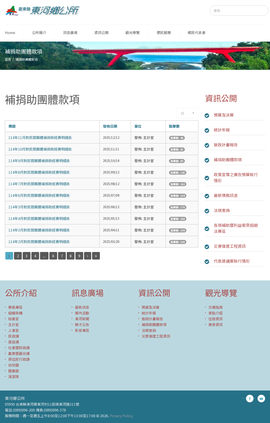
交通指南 (215, 307)
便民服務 (164, 32)
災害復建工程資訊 (230, 246)
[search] (239, 10)
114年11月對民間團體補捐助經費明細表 (40, 137)
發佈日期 (110, 126)
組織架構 (15, 313)
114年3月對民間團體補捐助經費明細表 (39, 230)
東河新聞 (82, 318)
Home (10, 32)
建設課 (13, 341)
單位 (137, 126)
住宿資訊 (215, 318)
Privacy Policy (121, 415)
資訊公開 (101, 32)
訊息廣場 (70, 32)
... (44, 255)
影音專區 (82, 330)
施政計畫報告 (226, 144)
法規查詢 (222, 210)
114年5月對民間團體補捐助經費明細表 (39, 206)
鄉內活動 (82, 313)
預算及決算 (224, 115)
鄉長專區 (15, 307)
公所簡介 (39, 32)
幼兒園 (13, 365)
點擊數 (174, 126)
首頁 (8, 59)
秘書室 (13, 318)
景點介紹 (215, 313)
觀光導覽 (132, 32)
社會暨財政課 (19, 347)
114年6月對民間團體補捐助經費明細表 (39, 195)
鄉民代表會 (197, 32)
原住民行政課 (19, 359)
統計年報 (222, 130)
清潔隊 (13, 376)
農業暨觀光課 (19, 353)
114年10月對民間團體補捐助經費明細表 (40, 149)
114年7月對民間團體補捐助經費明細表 (39, 183)
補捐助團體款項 (228, 159)
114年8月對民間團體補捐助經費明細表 (39, 172)
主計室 (13, 324)
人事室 (13, 330)
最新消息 (82, 307)
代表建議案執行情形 (232, 261)
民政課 (13, 336)
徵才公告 (82, 324)
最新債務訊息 (226, 195)
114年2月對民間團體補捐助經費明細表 (39, 241)
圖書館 (13, 370)
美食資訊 (215, 324)
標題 (12, 126)
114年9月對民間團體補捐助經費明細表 (39, 160)
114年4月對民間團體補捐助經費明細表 (39, 218)
